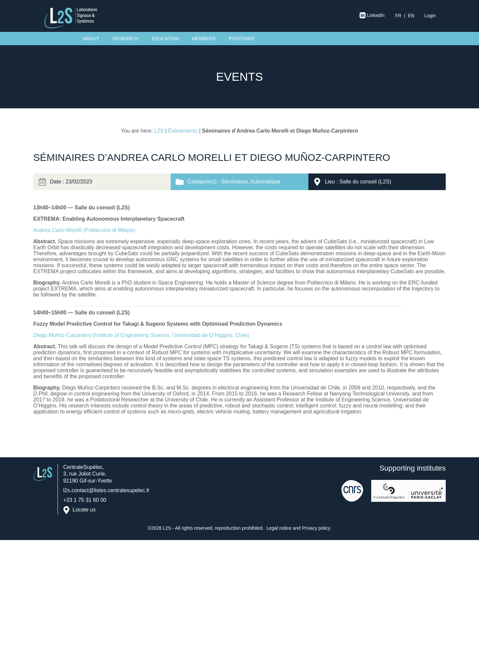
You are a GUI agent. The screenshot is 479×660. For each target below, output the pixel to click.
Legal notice (279, 528)
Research (125, 38)
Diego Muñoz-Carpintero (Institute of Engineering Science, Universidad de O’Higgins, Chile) (141, 335)
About (91, 38)
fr (398, 15)
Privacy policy (316, 528)
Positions (241, 38)
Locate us (84, 510)
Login (430, 15)
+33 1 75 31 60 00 (84, 500)
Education (165, 38)
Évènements (183, 131)
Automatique (265, 181)
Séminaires (234, 181)
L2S (159, 131)
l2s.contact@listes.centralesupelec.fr (106, 490)
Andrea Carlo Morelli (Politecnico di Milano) (84, 230)
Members (204, 38)
